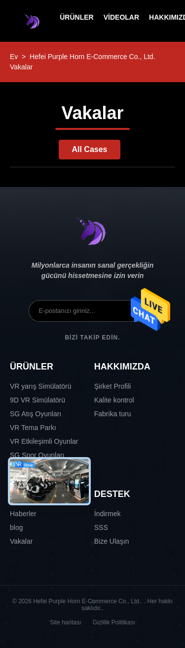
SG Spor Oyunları (37, 455)
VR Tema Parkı (33, 428)
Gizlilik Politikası (114, 622)
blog (16, 527)
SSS (101, 527)
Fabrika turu (112, 414)
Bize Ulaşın (111, 541)
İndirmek (107, 514)
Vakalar (21, 541)
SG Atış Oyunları (35, 414)
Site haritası (65, 622)
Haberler (23, 514)
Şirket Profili (112, 386)
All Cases (89, 149)
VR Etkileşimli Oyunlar (44, 441)
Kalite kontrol (114, 400)
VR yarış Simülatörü (40, 386)
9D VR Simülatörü (37, 400)
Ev (14, 57)
